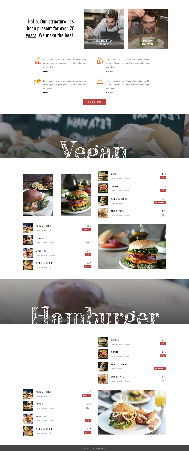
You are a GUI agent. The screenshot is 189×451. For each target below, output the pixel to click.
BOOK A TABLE (94, 102)
